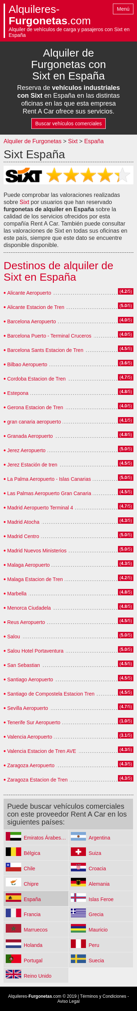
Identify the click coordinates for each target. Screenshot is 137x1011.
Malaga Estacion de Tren (35, 579)
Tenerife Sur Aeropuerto (33, 722)
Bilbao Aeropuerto (27, 364)
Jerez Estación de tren (32, 465)
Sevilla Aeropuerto (27, 708)
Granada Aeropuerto (30, 436)
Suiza (95, 853)
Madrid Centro (23, 536)
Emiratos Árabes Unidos (46, 838)
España (94, 141)
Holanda (33, 945)
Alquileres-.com (50, 15)
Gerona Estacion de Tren (35, 407)
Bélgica (32, 853)
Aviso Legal (69, 1001)
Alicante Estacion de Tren (35, 307)
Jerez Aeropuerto (26, 450)
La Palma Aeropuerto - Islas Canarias (49, 479)
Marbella (17, 593)
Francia (32, 914)
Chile (29, 868)
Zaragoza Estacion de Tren (37, 780)
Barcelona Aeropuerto (31, 321)
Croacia (97, 868)
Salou (13, 636)
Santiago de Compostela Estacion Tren (51, 694)
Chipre (31, 884)
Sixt (73, 141)
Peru (94, 945)
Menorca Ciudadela (29, 608)
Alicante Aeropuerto (29, 293)
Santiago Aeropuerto (30, 679)
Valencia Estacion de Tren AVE (41, 751)
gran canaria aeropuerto (34, 422)
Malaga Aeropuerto (28, 565)
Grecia (96, 914)
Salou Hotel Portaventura (35, 651)
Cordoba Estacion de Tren (36, 379)
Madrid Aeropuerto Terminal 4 (40, 508)
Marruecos (35, 930)
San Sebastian (23, 665)
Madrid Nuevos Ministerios (37, 550)
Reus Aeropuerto (26, 622)
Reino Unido (37, 976)
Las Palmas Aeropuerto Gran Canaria (49, 493)
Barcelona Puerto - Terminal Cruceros (49, 336)
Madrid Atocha (23, 522)
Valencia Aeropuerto (29, 737)
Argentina (99, 838)
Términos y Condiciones (103, 996)
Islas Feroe (101, 899)
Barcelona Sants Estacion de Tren (45, 350)
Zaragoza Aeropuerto (31, 765)
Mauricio (98, 930)
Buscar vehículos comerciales (68, 123)
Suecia (96, 960)
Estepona (17, 393)
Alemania (99, 884)
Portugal (33, 960)
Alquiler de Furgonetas (32, 141)
